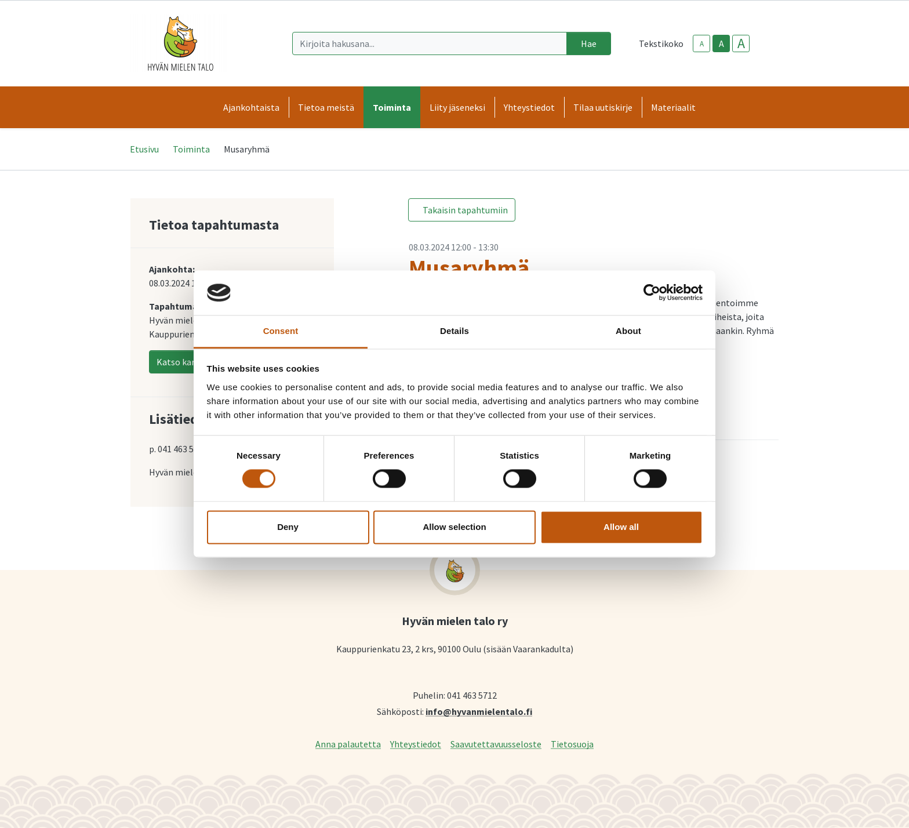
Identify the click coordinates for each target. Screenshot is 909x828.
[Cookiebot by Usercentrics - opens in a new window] (652, 293)
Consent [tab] (281, 331)
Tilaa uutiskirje (602, 107)
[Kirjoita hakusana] (429, 43)
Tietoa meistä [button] (326, 107)
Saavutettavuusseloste (495, 743)
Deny (288, 527)
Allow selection (454, 527)
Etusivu (144, 149)
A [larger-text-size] (741, 43)
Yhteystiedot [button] (529, 107)
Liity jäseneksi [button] (457, 107)
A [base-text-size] (721, 43)
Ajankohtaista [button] (251, 107)
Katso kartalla (185, 362)
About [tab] (628, 331)
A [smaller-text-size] (702, 44)
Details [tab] (454, 331)
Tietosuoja (572, 743)
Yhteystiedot (415, 743)
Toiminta (191, 149)
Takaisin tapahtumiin (465, 210)
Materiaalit (673, 107)
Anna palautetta (348, 743)
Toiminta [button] (392, 107)
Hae (589, 43)
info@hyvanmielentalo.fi (479, 711)
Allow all (621, 527)
